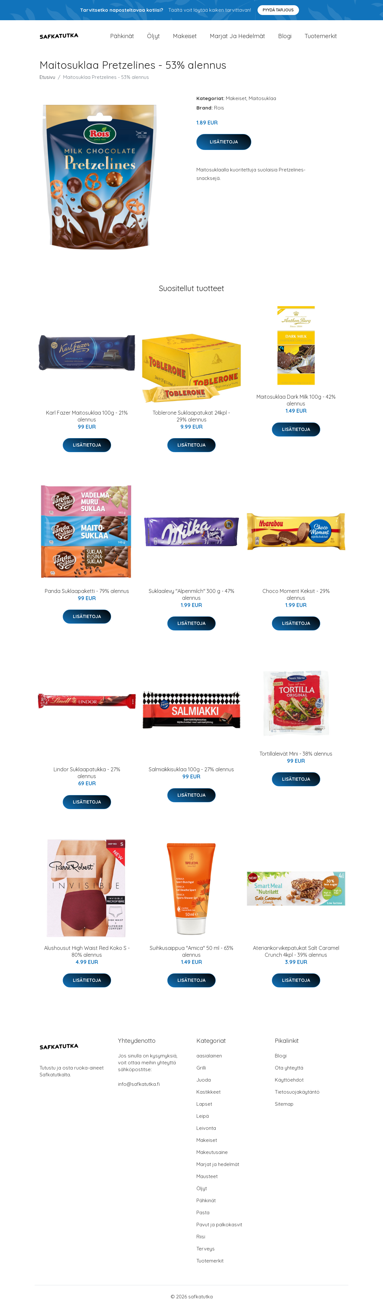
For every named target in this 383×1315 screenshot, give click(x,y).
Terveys (205, 1256)
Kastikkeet (208, 1099)
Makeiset (185, 39)
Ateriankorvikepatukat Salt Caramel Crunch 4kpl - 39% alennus (296, 958)
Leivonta (206, 1135)
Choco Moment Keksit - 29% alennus (296, 601)
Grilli (201, 1075)
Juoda (203, 1087)
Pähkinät (122, 39)
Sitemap (284, 1111)
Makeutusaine (212, 1159)
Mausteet (207, 1183)
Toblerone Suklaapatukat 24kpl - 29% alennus (191, 423)
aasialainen (209, 1063)
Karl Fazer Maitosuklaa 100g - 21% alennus (87, 423)
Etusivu (47, 84)
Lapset (204, 1111)
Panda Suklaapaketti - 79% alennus (87, 598)
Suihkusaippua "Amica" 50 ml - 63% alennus (191, 958)
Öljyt (153, 39)
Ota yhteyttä (289, 1075)
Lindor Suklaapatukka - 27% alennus (87, 780)
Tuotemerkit (321, 39)
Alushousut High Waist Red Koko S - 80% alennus (87, 958)
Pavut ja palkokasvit (219, 1232)
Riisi (200, 1244)
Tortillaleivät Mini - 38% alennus (295, 761)
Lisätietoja (224, 149)
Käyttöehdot (289, 1087)
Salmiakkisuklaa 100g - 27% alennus (191, 777)
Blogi (284, 39)
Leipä (202, 1123)
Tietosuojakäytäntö (297, 1099)
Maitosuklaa (262, 105)
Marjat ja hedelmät (237, 39)
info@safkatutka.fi (139, 1091)
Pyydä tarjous (278, 9)
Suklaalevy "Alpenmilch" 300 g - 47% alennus (191, 601)
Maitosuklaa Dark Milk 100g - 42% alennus (296, 407)
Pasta (202, 1220)
